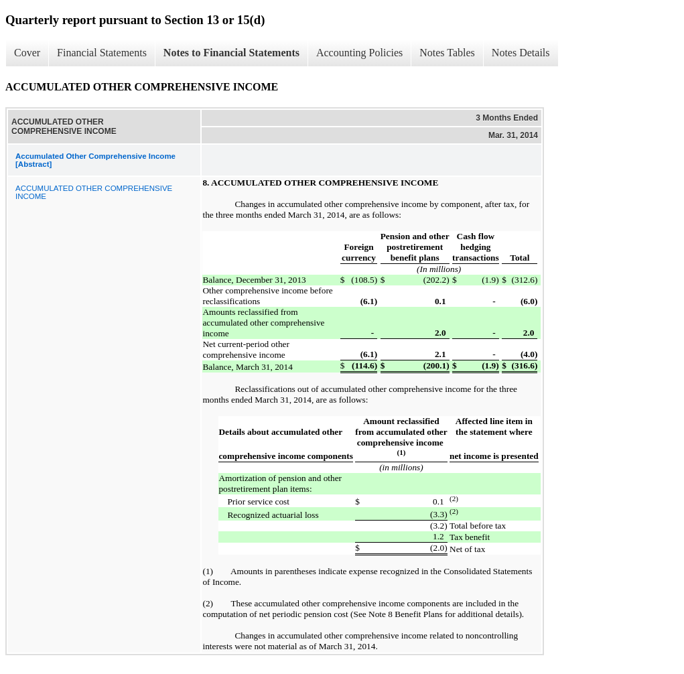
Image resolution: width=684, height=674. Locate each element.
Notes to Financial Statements (231, 52)
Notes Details (521, 52)
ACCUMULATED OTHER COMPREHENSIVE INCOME (93, 192)
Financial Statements (102, 52)
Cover (27, 52)
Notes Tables (447, 52)
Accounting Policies (359, 52)
